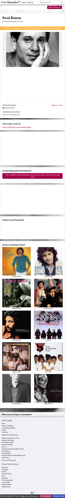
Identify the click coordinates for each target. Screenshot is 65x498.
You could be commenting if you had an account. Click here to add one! (32, 176)
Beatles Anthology (7, 444)
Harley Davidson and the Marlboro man (13, 455)
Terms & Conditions (7, 426)
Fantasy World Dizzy (8, 440)
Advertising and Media (8, 428)
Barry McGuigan (7, 484)
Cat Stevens (17, 326)
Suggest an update (57, 105)
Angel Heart (5, 457)
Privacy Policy (58, 496)
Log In (24, 2)
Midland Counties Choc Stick (10, 438)
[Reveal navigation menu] (5, 7)
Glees (3, 476)
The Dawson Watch (7, 442)
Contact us (5, 432)
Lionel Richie (17, 262)
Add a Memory (54, 7)
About (3, 423)
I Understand (45, 496)
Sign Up (30, 2)
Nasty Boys (5, 469)
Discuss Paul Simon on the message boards (16, 127)
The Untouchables (7, 480)
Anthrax (48, 326)
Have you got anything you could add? (48, 28)
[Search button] (62, 2)
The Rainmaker (6, 453)
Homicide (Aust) (6, 474)
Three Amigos (6, 482)
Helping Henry (6, 487)
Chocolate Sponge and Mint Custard (13, 449)
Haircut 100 (17, 357)
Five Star (48, 357)
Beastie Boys (48, 294)
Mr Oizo (4, 471)
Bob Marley (17, 294)
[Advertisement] (32, 85)
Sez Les (4, 447)
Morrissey (5, 467)
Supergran (5, 478)
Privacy (4, 430)
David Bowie (17, 389)
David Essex (48, 262)
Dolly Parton (48, 389)
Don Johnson (6, 451)
